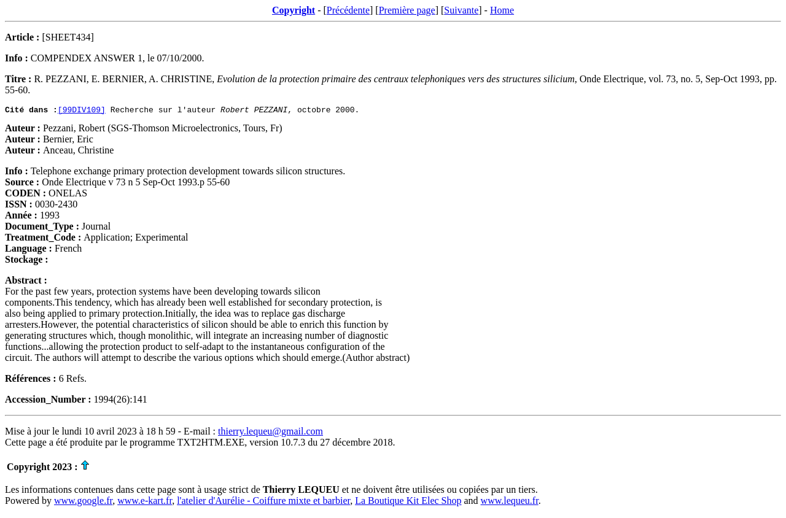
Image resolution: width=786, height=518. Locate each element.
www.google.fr (83, 502)
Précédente (348, 10)
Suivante (461, 10)
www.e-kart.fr (144, 502)
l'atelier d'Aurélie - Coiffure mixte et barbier (263, 502)
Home (502, 10)
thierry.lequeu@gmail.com (270, 433)
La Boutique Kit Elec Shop (408, 502)
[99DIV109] (82, 111)
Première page (407, 10)
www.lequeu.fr (510, 502)
